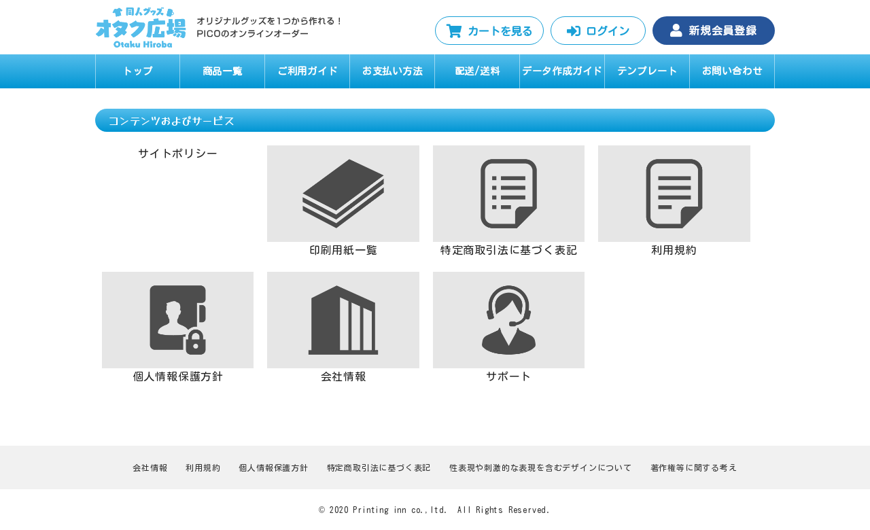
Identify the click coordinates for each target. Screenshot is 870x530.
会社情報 (150, 467)
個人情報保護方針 (273, 467)
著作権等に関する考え (693, 467)
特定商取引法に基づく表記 (379, 467)
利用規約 (203, 467)
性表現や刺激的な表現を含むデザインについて (540, 467)
